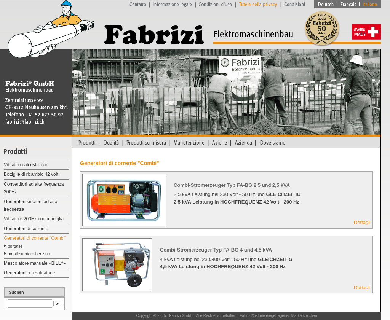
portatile (15, 246)
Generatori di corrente (26, 228)
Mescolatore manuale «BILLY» (35, 263)
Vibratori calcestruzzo (26, 164)
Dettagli (362, 222)
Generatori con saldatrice (29, 272)
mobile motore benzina (29, 254)
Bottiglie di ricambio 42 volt (31, 174)
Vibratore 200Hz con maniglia (34, 218)
